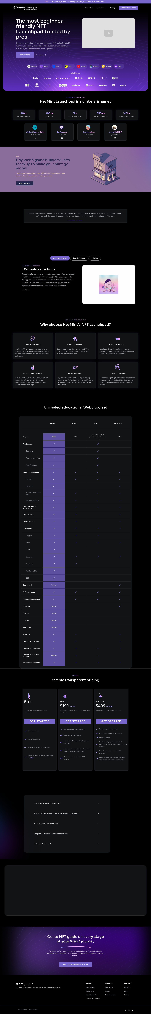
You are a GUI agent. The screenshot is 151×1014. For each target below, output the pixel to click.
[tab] (60, 258)
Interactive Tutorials (93, 998)
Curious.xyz (90, 991)
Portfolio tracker (91, 995)
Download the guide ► (76, 220)
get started (40, 721)
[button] (89, 8)
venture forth (24, 183)
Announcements (110, 995)
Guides (107, 991)
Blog (125, 991)
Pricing (112, 8)
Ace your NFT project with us (75, 964)
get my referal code (128, 7)
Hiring (126, 995)
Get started (25, 55)
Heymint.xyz (90, 987)
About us (127, 987)
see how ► (26, 289)
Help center (109, 987)
